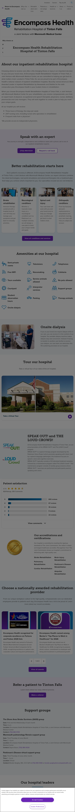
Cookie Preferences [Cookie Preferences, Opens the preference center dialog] (37, 807)
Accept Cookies (37, 800)
